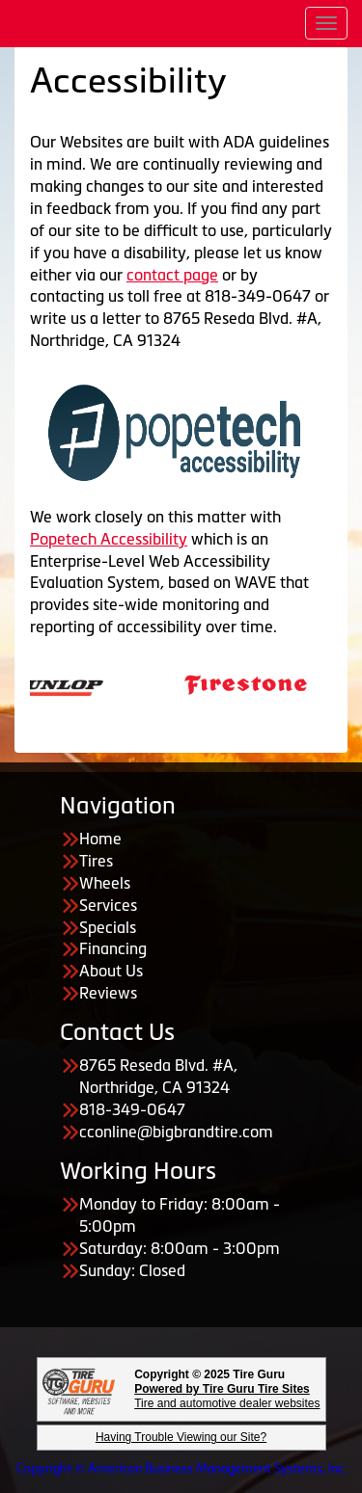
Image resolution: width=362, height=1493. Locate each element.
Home (100, 838)
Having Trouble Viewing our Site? (181, 1437)
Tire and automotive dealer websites (227, 1396)
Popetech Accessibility (108, 538)
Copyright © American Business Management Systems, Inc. (181, 1468)
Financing (113, 948)
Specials (107, 927)
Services (108, 905)
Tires (96, 860)
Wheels (104, 883)
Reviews (108, 992)
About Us (111, 970)
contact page (172, 274)
